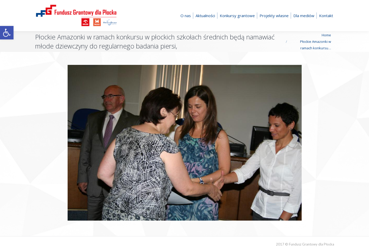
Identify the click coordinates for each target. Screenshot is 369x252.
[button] (7, 32)
